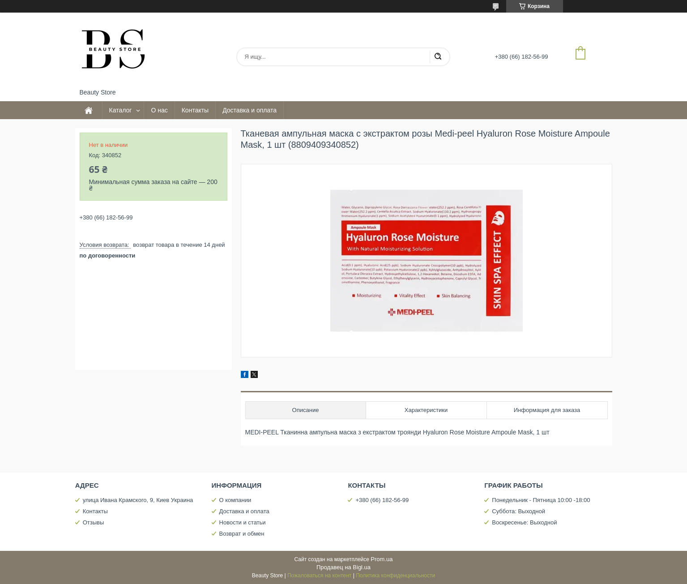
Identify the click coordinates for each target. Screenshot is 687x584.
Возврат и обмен (242, 533)
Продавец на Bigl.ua (343, 567)
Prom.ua (382, 559)
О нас (159, 110)
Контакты (195, 110)
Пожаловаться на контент (319, 575)
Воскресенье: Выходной (524, 522)
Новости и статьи (242, 522)
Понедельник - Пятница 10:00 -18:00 (541, 500)
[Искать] (438, 57)
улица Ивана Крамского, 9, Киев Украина (138, 500)
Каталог (120, 110)
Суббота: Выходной (518, 511)
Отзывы (93, 522)
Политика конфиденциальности (395, 575)
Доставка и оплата (249, 110)
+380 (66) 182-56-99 (382, 500)
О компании (235, 500)
